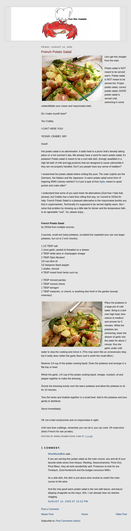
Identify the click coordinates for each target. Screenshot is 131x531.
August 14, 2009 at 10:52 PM (68, 501)
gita (103, 181)
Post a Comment (50, 509)
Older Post (121, 514)
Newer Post (47, 514)
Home (84, 514)
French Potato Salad (56, 52)
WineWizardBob (56, 454)
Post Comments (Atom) (68, 521)
